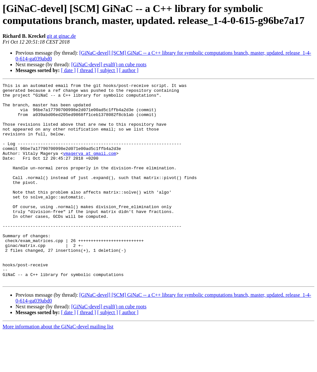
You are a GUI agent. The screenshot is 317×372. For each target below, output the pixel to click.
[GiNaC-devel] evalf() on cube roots (108, 64)
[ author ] (129, 70)
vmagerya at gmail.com (89, 168)
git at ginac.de (61, 36)
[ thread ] (86, 70)
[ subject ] (107, 70)
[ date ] (68, 70)
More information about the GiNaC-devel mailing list (58, 366)
